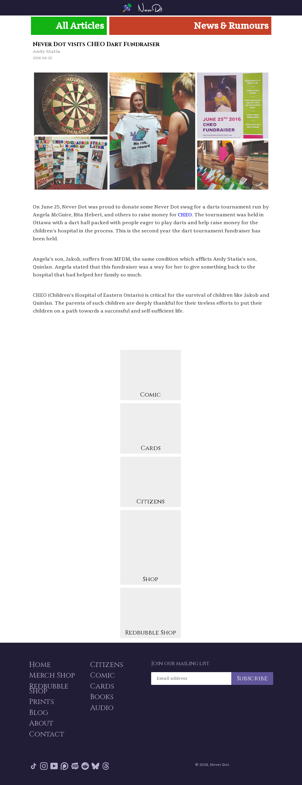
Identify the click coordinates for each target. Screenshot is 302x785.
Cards (150, 429)
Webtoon (75, 766)
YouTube (54, 766)
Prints (41, 702)
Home (39, 664)
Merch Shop (52, 675)
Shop (150, 548)
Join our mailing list (180, 663)
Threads (106, 766)
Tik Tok (33, 766)
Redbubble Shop (150, 613)
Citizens (150, 482)
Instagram (44, 766)
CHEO (185, 214)
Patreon (64, 766)
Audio (101, 708)
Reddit (85, 766)
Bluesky (95, 766)
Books (101, 697)
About (41, 724)
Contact (46, 734)
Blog (38, 713)
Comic (150, 375)
